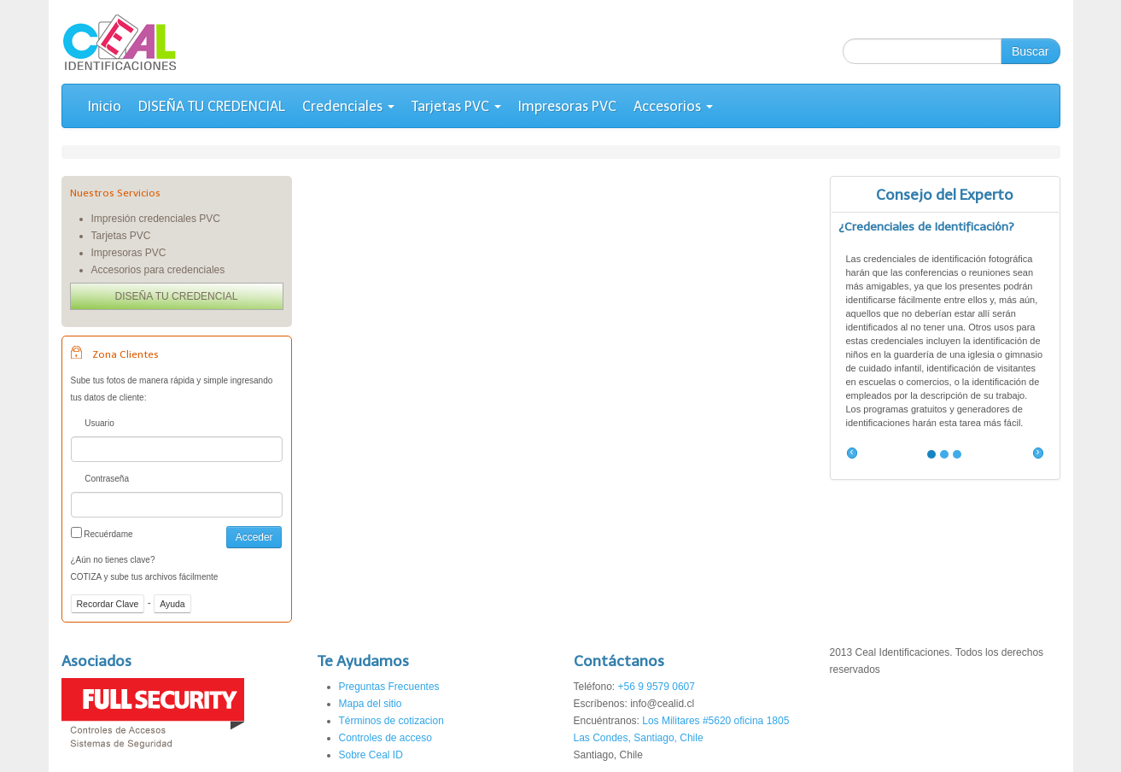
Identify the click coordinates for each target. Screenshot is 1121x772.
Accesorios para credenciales (158, 270)
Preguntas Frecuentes (389, 687)
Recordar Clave (108, 604)
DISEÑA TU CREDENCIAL (211, 106)
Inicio (104, 106)
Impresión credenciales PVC (155, 219)
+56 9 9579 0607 (656, 687)
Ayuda (172, 604)
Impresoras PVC (567, 106)
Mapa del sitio (370, 704)
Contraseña (100, 480)
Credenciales (348, 106)
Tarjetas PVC (456, 106)
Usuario (92, 424)
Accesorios (673, 106)
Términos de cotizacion (391, 721)
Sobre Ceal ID (371, 755)
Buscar (1030, 51)
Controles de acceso (385, 738)
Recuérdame (102, 533)
